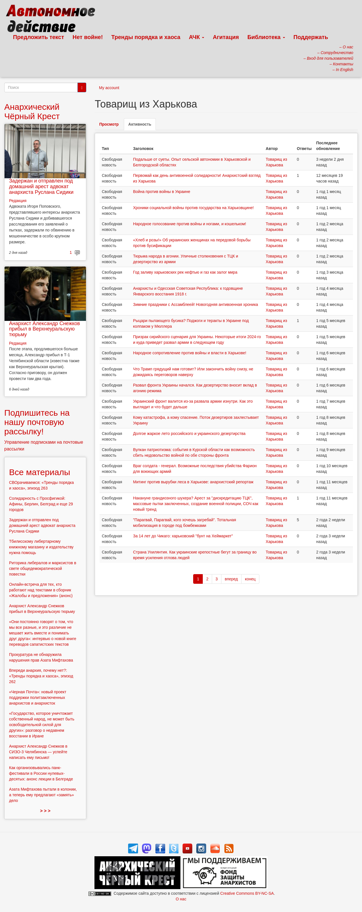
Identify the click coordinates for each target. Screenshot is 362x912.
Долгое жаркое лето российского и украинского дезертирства (189, 433)
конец (250, 579)
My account (109, 87)
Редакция (18, 200)
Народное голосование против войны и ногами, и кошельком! (189, 224)
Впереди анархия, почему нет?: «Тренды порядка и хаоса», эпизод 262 (41, 676)
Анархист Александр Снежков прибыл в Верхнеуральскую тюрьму (44, 329)
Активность (142, 125)
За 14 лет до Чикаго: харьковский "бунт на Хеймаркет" (183, 536)
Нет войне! (88, 37)
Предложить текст (38, 37)
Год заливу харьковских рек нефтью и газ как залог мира (185, 272)
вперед (231, 579)
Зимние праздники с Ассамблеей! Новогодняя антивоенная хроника (195, 304)
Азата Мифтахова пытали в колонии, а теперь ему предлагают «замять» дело (43, 795)
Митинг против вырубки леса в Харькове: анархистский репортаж (193, 482)
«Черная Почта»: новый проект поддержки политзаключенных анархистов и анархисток (37, 697)
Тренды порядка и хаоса (145, 37)
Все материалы (39, 472)
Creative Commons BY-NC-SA (247, 893)
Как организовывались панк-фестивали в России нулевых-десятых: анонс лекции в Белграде (41, 773)
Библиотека (266, 37)
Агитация (226, 37)
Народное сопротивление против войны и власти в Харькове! (189, 353)
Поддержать (311, 37)
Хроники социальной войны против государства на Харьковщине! (193, 207)
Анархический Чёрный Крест (32, 111)
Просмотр (109, 124)
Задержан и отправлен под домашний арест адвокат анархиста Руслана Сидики (41, 186)
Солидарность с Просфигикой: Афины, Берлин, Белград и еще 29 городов (41, 504)
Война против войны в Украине (161, 191)
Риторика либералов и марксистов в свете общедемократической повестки (42, 568)
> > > (45, 810)
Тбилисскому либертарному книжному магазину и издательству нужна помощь (41, 547)
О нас (181, 899)
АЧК (196, 37)
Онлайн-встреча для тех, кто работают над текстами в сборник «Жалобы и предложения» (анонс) (41, 590)
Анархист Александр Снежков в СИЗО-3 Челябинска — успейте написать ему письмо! (38, 752)
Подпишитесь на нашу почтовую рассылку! (37, 422)
